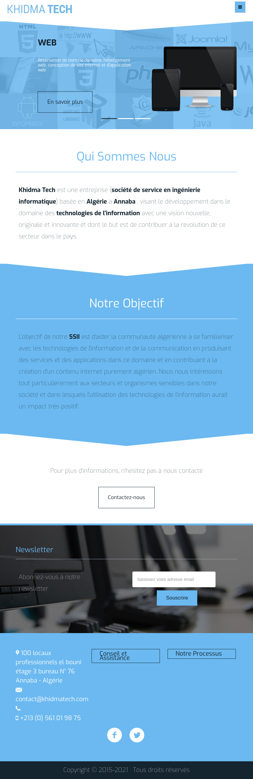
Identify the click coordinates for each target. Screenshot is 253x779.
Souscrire (177, 598)
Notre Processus (199, 654)
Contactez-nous (126, 497)
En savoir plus (65, 102)
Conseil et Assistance (115, 656)
